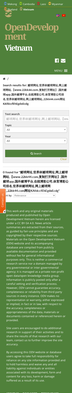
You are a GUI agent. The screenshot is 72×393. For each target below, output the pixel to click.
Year (8, 136)
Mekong (12, 4)
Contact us (2, 200)
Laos (43, 4)
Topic (8, 125)
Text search (12, 114)
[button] (58, 71)
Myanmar (57, 4)
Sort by (7, 195)
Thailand (12, 9)
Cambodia (29, 4)
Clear (63, 159)
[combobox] (36, 130)
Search (36, 153)
